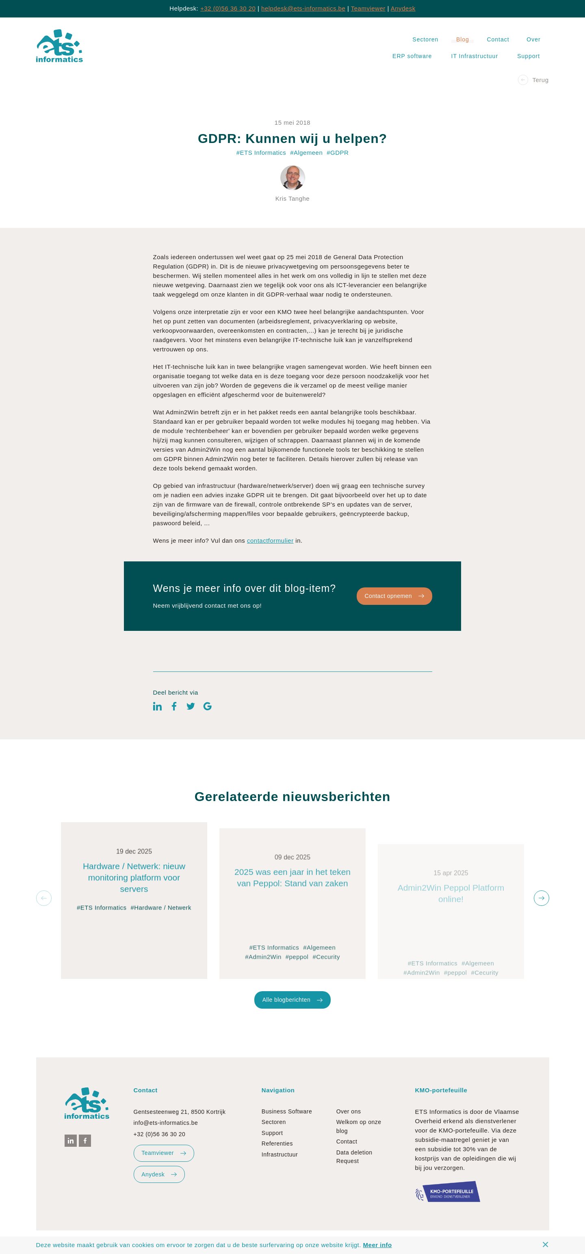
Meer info (377, 1244)
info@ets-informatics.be (166, 1123)
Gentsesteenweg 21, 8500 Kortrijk (180, 1112)
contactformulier (270, 561)
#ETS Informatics (101, 946)
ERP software (412, 56)
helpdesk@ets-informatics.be (303, 8)
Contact (498, 39)
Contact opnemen (394, 616)
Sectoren (425, 39)
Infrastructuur (280, 1154)
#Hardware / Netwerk (160, 946)
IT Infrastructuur (474, 56)
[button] (44, 898)
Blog (462, 39)
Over (533, 39)
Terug (533, 80)
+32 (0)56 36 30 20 (228, 8)
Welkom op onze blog (358, 1126)
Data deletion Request (354, 1156)
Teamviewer (368, 8)
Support (528, 56)
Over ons (348, 1111)
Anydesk (403, 8)
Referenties (277, 1143)
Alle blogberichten (292, 1020)
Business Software (287, 1111)
